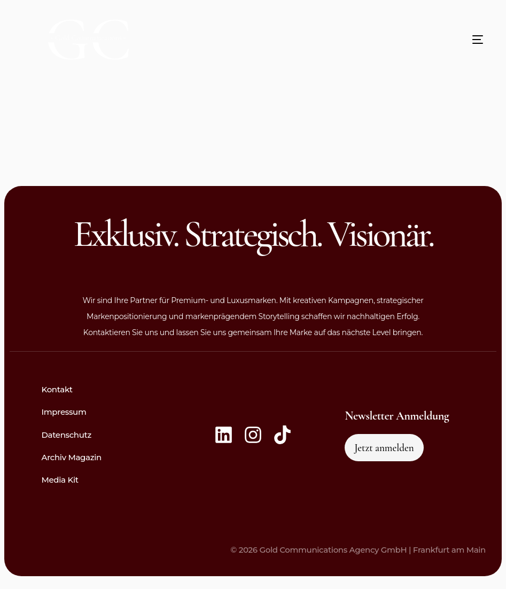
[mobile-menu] (456, 39)
